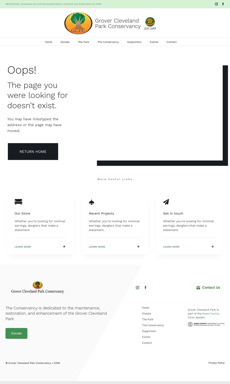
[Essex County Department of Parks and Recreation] (206, 323)
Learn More (23, 246)
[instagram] (137, 287)
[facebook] (145, 287)
